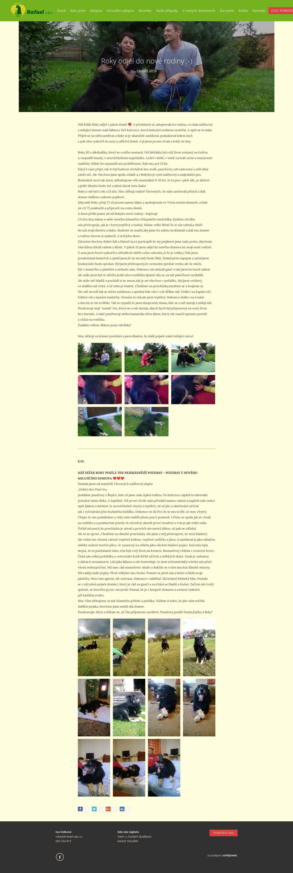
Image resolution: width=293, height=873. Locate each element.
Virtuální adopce (120, 10)
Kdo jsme (77, 10)
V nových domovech (199, 10)
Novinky (145, 10)
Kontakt (259, 10)
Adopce (96, 10)
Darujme (227, 10)
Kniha (243, 10)
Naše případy (167, 10)
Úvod (61, 10)
